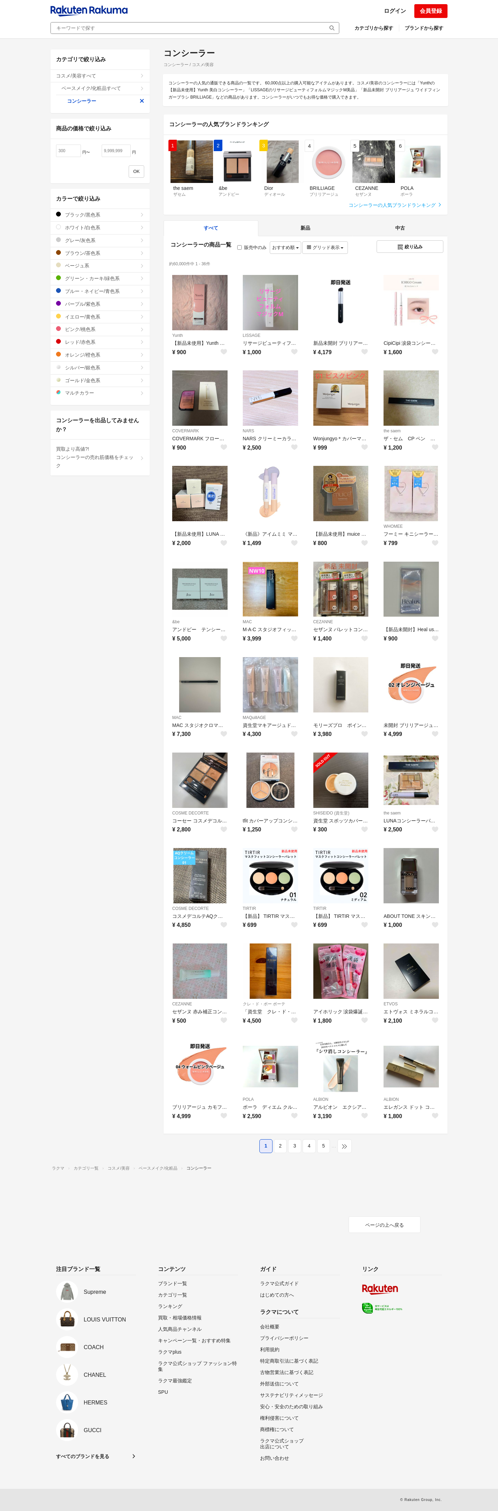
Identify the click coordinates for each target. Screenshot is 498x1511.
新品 (305, 228)
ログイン (395, 11)
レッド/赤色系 (100, 342)
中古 (400, 228)
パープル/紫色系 (100, 304)
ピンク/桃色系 (100, 329)
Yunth (177, 335)
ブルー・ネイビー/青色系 (100, 291)
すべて (211, 228)
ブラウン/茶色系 (100, 253)
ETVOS (391, 1004)
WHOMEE (393, 526)
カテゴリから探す (373, 28)
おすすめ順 (285, 247)
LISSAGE (251, 335)
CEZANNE (323, 621)
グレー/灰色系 (100, 240)
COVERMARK (185, 431)
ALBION (321, 1099)
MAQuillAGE (254, 717)
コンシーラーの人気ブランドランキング (395, 205)
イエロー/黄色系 (100, 317)
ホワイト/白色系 (100, 227)
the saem (392, 431)
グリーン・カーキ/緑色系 (100, 278)
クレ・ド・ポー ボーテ (264, 1004)
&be (175, 621)
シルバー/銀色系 (100, 367)
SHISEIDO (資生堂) (331, 813)
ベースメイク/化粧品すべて (103, 88)
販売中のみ (252, 247)
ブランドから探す (424, 28)
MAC (247, 621)
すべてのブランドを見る (82, 1456)
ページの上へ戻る (384, 1225)
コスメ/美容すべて (100, 76)
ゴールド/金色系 (100, 380)
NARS (248, 431)
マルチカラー (100, 393)
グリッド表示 (325, 247)
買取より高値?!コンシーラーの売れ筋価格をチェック (100, 457)
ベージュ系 (100, 265)
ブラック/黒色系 (100, 215)
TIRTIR (249, 908)
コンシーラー (105, 101)
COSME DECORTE (190, 813)
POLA (248, 1099)
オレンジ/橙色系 (100, 355)
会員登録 (431, 11)
